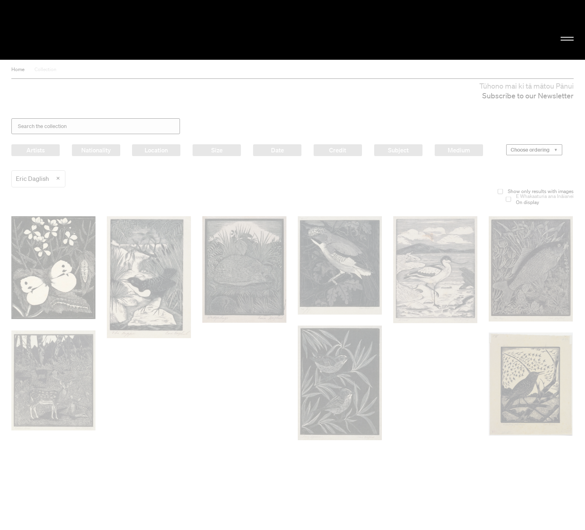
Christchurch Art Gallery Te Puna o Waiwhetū (97, 30)
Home (17, 69)
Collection (45, 69)
